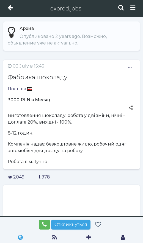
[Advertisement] (71, 207)
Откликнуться (70, 224)
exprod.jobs (65, 8)
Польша (20, 88)
